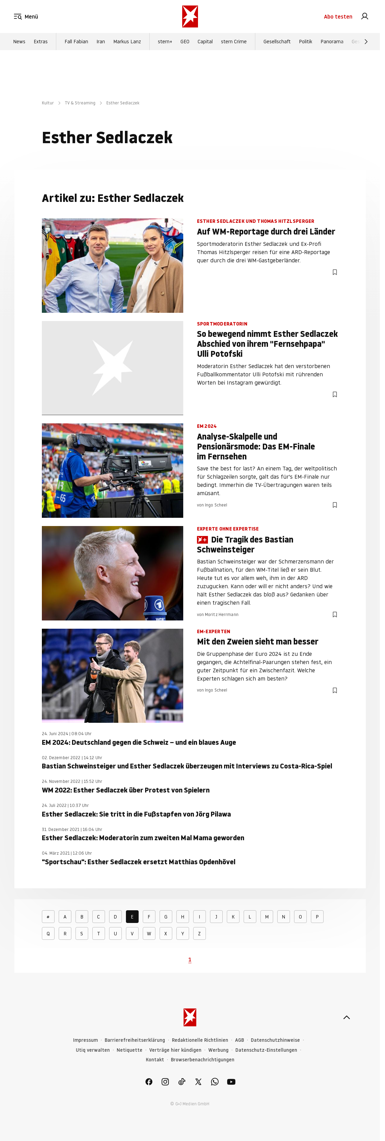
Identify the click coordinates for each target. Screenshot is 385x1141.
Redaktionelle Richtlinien (200, 1040)
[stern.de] (190, 16)
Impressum (85, 1040)
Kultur (48, 102)
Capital (205, 41)
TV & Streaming (80, 102)
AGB (239, 1040)
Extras (41, 41)
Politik (305, 41)
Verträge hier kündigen (175, 1050)
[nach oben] (346, 1017)
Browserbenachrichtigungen (202, 1060)
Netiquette (129, 1050)
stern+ (165, 41)
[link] (365, 16)
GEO (184, 41)
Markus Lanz (127, 41)
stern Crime (234, 41)
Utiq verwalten (93, 1050)
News (19, 41)
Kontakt (155, 1060)
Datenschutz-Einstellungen (266, 1050)
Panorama (331, 41)
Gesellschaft (277, 41)
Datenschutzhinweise (275, 1040)
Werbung (218, 1050)
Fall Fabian (76, 41)
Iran (100, 41)
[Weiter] (366, 41)
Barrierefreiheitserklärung (135, 1040)
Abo (338, 16)
